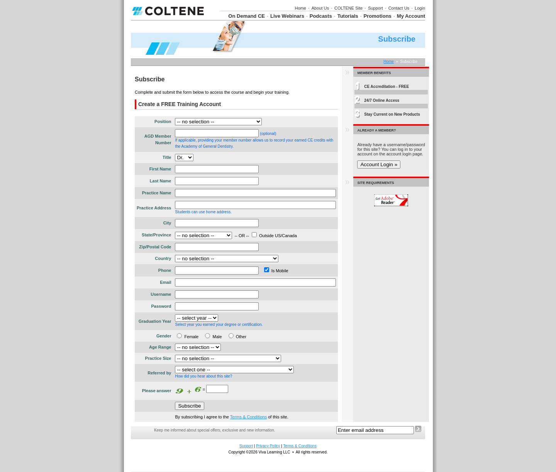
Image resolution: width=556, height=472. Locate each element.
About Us (320, 8)
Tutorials (347, 16)
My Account (411, 16)
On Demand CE (246, 16)
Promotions (378, 16)
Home (300, 8)
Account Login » (378, 164)
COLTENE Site (348, 8)
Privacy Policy (268, 446)
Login (420, 8)
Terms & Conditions (248, 417)
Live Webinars (287, 16)
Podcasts (321, 16)
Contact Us (398, 8)
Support (375, 8)
